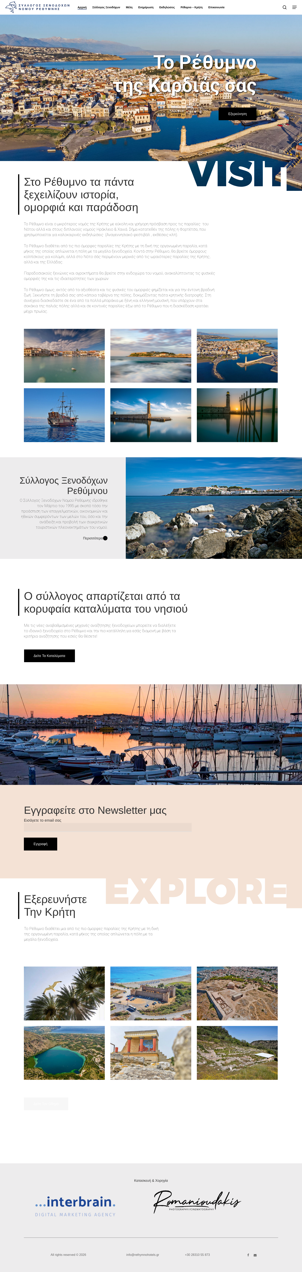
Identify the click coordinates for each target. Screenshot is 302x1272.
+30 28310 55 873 (197, 1254)
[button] (294, 7)
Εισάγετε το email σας (108, 825)
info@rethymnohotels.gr (142, 1254)
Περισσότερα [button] (95, 538)
